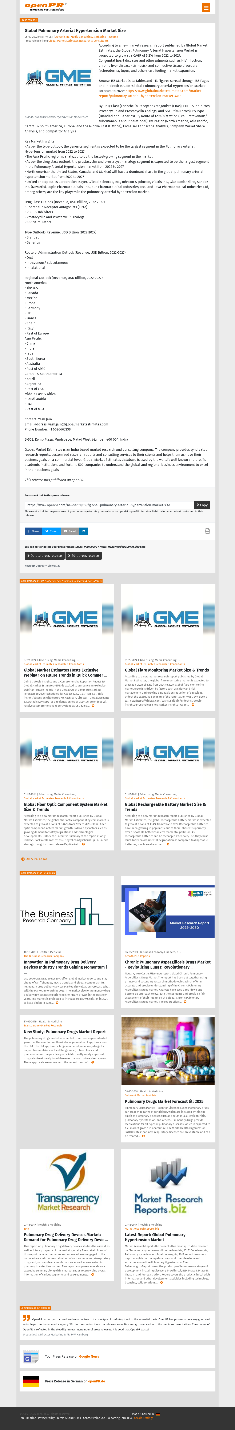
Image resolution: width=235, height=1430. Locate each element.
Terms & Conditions (69, 1417)
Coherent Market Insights (140, 1095)
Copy (202, 505)
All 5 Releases (33, 859)
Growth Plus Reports (137, 956)
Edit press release (83, 556)
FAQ (22, 1417)
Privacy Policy (46, 1417)
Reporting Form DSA (119, 1417)
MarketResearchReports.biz (142, 1228)
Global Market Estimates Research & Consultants (78, 40)
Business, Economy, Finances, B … (160, 952)
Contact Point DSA (94, 1417)
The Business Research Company (44, 956)
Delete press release (44, 556)
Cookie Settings (143, 1417)
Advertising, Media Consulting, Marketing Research (86, 36)
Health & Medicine (50, 952)
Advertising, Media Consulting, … (59, 660)
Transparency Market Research (43, 1025)
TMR (26, 1228)
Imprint (31, 1417)
